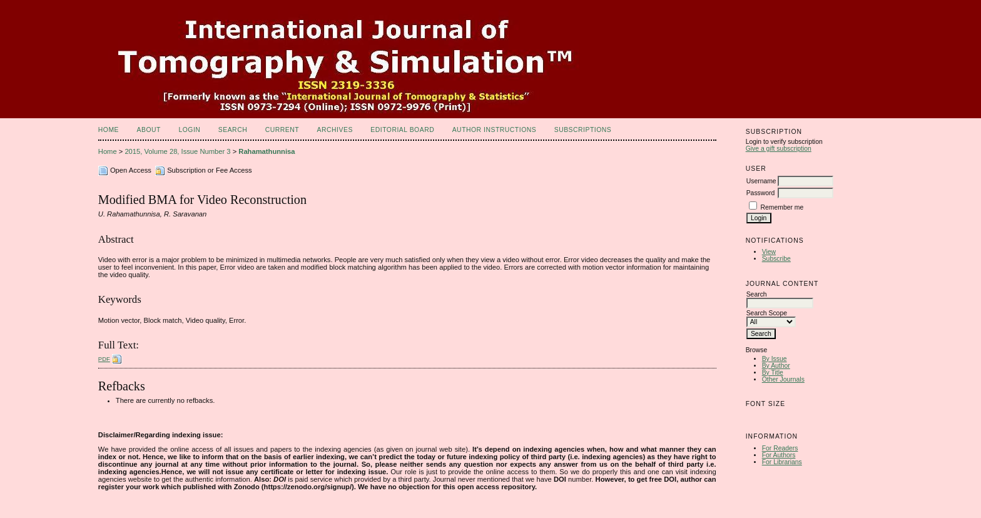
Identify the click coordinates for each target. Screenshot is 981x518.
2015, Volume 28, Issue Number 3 (177, 151)
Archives (335, 129)
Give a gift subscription (778, 148)
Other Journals (783, 379)
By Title (772, 372)
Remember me (782, 207)
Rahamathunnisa (266, 151)
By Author (776, 365)
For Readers (780, 448)
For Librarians (782, 462)
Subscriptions (583, 129)
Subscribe (776, 258)
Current (282, 129)
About (149, 129)
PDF (104, 358)
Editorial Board (402, 129)
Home (108, 129)
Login (189, 129)
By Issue (774, 358)
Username (761, 181)
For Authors (779, 455)
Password (760, 193)
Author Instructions (494, 129)
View (769, 251)
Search (232, 129)
